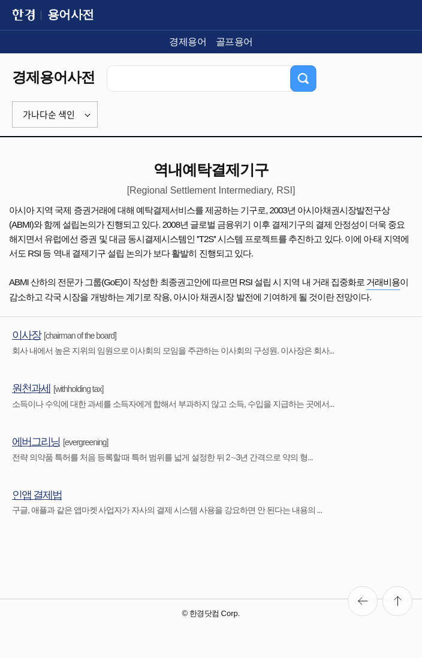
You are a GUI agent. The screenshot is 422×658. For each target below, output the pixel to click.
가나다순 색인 (49, 114)
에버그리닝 (36, 442)
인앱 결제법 (37, 495)
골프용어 (234, 42)
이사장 (26, 335)
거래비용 (383, 282)
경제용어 (187, 42)
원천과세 (31, 388)
